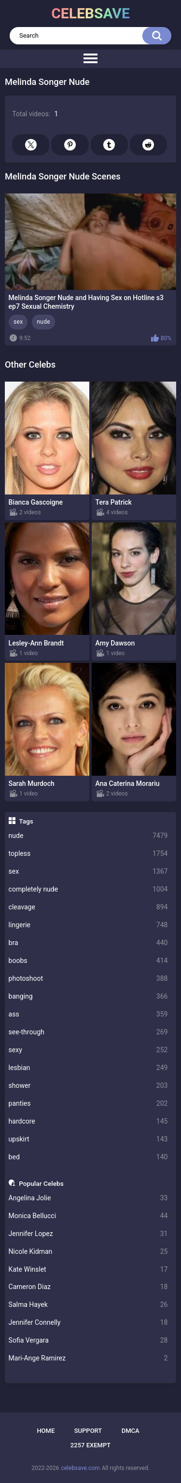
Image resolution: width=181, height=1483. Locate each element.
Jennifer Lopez (88, 1234)
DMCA (130, 1430)
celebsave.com (80, 1468)
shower (88, 1086)
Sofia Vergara (88, 1340)
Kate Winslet (88, 1269)
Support (88, 1430)
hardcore (88, 1121)
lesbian (88, 1068)
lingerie (88, 925)
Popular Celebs (41, 1183)
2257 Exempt (90, 1445)
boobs (88, 961)
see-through (88, 1032)
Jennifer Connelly (88, 1322)
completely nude (88, 889)
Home (46, 1430)
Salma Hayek (88, 1305)
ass (88, 1014)
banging (88, 996)
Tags (26, 821)
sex (88, 871)
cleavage (88, 907)
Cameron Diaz (88, 1287)
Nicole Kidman (88, 1252)
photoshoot (88, 979)
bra (88, 943)
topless (88, 854)
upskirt (88, 1139)
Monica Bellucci (88, 1216)
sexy (88, 1050)
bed (88, 1157)
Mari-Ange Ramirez (88, 1358)
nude (88, 836)
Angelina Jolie (88, 1198)
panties (88, 1103)
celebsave (90, 13)
